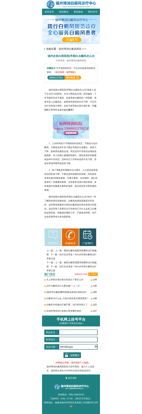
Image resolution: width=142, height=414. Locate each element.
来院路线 (78, 11)
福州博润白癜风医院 (70, 48)
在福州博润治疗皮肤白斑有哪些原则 (63, 311)
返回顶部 (71, 378)
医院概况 (63, 11)
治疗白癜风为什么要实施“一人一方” (63, 286)
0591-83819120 (76, 394)
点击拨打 (93, 274)
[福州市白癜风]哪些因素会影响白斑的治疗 (66, 292)
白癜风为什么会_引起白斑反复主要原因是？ (67, 298)
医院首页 (49, 11)
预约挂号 (92, 11)
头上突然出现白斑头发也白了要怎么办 (64, 279)
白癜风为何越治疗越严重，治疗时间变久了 (67, 304)
